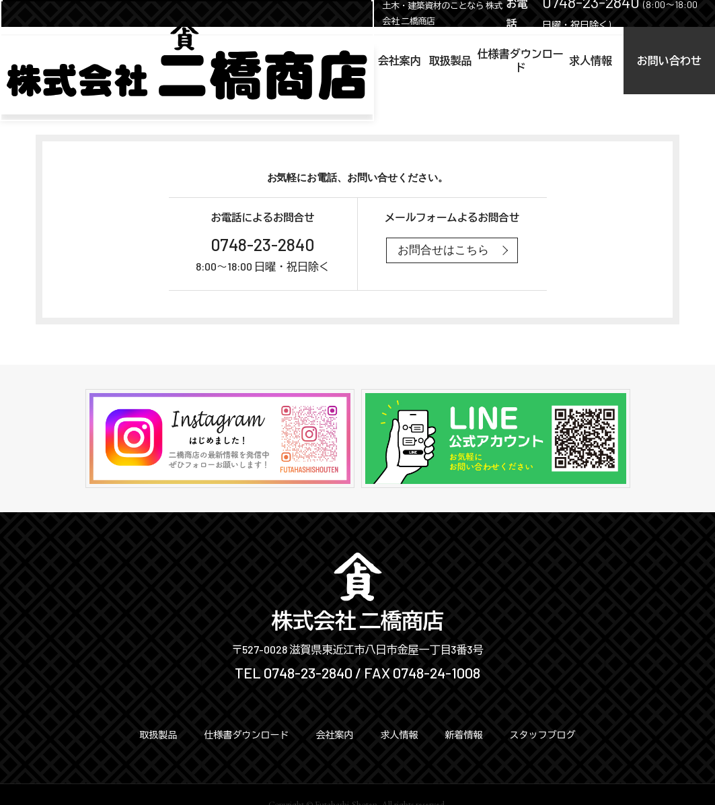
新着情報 (464, 734)
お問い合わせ (650, 60)
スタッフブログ (543, 734)
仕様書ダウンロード (444, 60)
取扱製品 (345, 60)
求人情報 (542, 60)
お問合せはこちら (443, 249)
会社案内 (274, 60)
